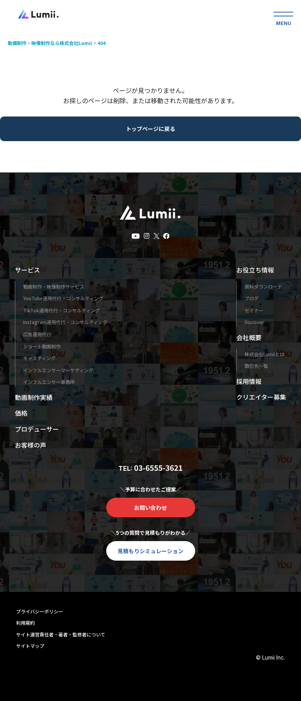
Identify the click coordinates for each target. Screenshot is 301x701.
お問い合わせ (150, 507)
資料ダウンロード (263, 286)
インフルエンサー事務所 (49, 381)
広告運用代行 (37, 334)
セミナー (254, 310)
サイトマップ (30, 645)
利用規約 (25, 622)
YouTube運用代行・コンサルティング (63, 298)
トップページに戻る (150, 129)
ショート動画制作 (42, 346)
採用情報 (248, 381)
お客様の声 (30, 445)
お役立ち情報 (255, 269)
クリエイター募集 (261, 397)
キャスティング (39, 358)
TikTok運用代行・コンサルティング (61, 310)
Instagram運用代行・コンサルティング (65, 322)
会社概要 (248, 337)
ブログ (252, 298)
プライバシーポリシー (39, 611)
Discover (254, 322)
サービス (27, 269)
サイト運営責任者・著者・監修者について (60, 634)
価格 (21, 413)
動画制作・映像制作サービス (53, 286)
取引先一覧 (256, 365)
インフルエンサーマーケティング (58, 370)
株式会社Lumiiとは (265, 354)
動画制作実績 (34, 397)
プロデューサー (37, 429)
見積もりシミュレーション (150, 551)
